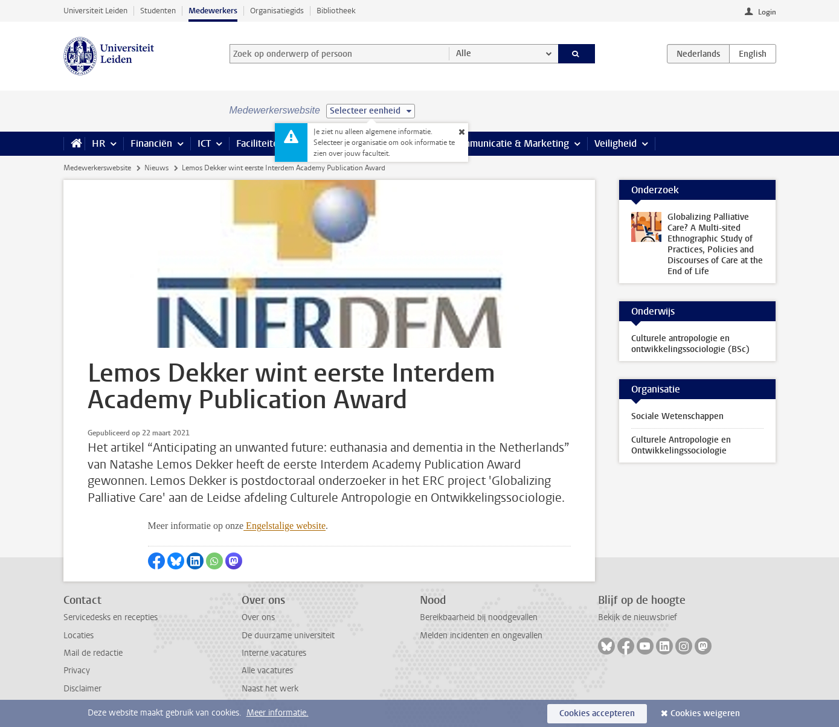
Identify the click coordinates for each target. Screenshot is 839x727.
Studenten (158, 10)
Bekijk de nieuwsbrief (637, 617)
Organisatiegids (277, 10)
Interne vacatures (274, 653)
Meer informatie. (277, 713)
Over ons (258, 617)
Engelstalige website (284, 525)
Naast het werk (270, 688)
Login (767, 12)
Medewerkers (212, 10)
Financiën (151, 143)
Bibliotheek (336, 10)
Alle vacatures (267, 670)
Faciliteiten (260, 143)
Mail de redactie (93, 653)
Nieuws (156, 168)
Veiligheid (615, 143)
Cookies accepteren (597, 713)
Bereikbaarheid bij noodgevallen (479, 617)
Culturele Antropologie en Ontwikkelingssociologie (681, 445)
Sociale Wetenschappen (677, 416)
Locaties (78, 635)
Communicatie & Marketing (510, 143)
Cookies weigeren (705, 713)
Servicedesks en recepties (110, 617)
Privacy (76, 670)
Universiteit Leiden (95, 10)
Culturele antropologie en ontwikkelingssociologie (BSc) (690, 344)
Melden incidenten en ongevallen (481, 635)
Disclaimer (82, 688)
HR (98, 143)
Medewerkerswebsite (97, 168)
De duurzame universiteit (288, 635)
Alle (463, 53)
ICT (204, 143)
